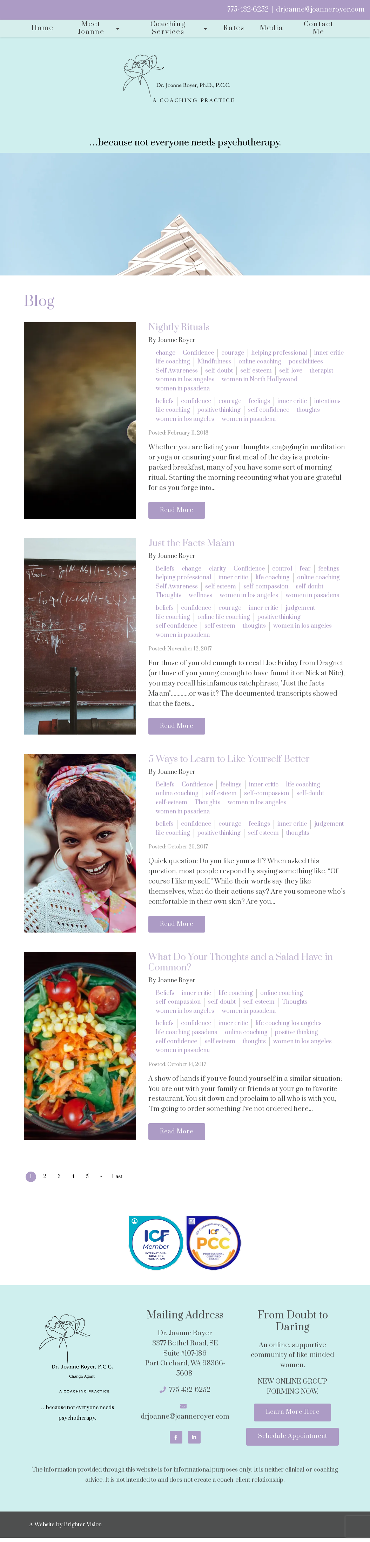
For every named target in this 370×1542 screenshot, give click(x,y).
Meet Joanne (91, 28)
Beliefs (165, 569)
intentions (327, 401)
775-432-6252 (248, 9)
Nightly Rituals (178, 327)
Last (121, 1179)
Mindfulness (214, 362)
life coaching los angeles (288, 1026)
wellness (200, 596)
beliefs (165, 401)
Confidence (198, 353)
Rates (233, 28)
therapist (321, 371)
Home (43, 28)
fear (305, 569)
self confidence (268, 410)
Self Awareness (177, 371)
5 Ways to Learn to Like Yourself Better (229, 761)
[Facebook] (176, 1440)
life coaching (173, 362)
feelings (259, 401)
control (282, 569)
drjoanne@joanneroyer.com (320, 9)
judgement (300, 609)
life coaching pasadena (186, 1035)
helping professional (279, 353)
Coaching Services (168, 28)
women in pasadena (183, 389)
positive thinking (219, 410)
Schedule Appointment (292, 1441)
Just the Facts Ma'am (191, 544)
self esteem (220, 587)
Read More (178, 510)
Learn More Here (292, 1415)
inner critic (329, 353)
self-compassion (265, 587)
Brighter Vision (83, 1529)
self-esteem (256, 371)
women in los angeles (185, 379)
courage (232, 353)
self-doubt (219, 371)
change (165, 353)
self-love (290, 371)
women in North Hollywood (259, 379)
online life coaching (223, 618)
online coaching (259, 362)
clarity (217, 569)
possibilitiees (306, 362)
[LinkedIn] (194, 1440)
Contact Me (319, 28)
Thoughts (168, 596)
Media (271, 28)
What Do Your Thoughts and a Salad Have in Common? (240, 965)
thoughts (308, 410)
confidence (196, 401)
